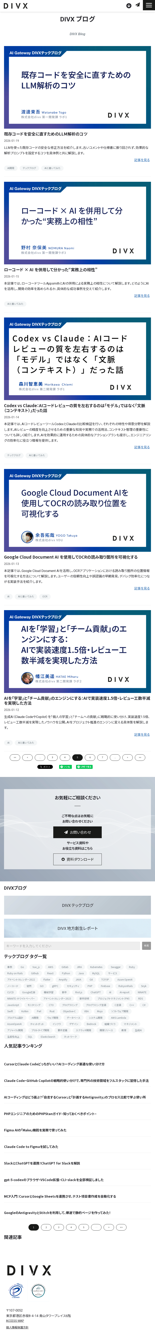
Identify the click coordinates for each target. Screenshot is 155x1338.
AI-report (124, 992)
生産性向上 (13, 1036)
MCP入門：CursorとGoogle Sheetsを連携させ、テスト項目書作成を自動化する (60, 1196)
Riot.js (78, 992)
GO (42, 986)
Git (91, 979)
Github (35, 973)
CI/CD (10, 992)
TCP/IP (105, 979)
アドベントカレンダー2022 (21, 979)
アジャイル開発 (15, 1030)
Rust (52, 1011)
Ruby (132, 967)
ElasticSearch (48, 1036)
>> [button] (121, 1227)
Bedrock (91, 1024)
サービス (112, 973)
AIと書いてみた (52, 168)
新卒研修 (84, 998)
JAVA (78, 979)
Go (22, 967)
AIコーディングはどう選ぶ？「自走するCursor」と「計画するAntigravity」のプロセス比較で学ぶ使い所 (75, 1097)
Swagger (115, 967)
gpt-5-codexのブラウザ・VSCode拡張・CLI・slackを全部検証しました (54, 1180)
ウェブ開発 (52, 1017)
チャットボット (37, 1024)
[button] (149, 5)
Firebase (105, 986)
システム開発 (96, 1017)
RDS (140, 998)
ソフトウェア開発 (119, 1011)
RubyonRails (125, 986)
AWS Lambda (118, 1017)
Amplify (63, 979)
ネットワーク (70, 1036)
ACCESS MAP (15, 1321)
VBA (86, 1011)
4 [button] (71, 1227)
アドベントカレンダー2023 (57, 998)
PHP (90, 986)
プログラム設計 (15, 1017)
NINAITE (142, 992)
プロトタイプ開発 (40, 1030)
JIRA (79, 967)
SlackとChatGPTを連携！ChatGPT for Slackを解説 (42, 1163)
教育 (123, 1030)
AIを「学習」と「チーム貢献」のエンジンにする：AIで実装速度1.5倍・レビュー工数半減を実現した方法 (77, 700)
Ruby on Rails (15, 973)
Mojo (100, 1011)
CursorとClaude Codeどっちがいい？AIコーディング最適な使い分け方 (54, 1064)
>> (140, 757)
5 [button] (83, 1227)
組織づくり (110, 1024)
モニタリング (33, 1005)
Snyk (143, 986)
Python (66, 973)
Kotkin (24, 1011)
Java (81, 973)
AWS (50, 967)
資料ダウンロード (129, 6)
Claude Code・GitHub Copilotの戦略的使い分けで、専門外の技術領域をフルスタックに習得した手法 (76, 1081)
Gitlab (65, 967)
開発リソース (106, 1030)
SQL (30, 1036)
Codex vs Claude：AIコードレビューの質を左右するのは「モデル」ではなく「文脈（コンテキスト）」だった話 (74, 408)
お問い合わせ (138, 4)
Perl (39, 1011)
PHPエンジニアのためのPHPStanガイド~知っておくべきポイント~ (50, 1114)
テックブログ (29, 168)
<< (15, 757)
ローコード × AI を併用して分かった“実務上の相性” (50, 269)
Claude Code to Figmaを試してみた (31, 1147)
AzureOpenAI (14, 1024)
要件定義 (62, 1030)
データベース (73, 1017)
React (50, 973)
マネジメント (130, 1024)
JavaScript (13, 1005)
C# (144, 1005)
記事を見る (142, 160)
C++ (132, 1005)
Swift (10, 1011)
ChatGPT (96, 992)
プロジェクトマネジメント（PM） (114, 998)
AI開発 (10, 168)
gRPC (55, 986)
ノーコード (12, 986)
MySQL (96, 973)
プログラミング (70, 1005)
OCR (44, 596)
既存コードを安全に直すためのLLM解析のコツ (45, 133)
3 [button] (58, 1227)
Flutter (46, 979)
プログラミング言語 (96, 1005)
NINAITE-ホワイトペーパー (21, 998)
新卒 (64, 992)
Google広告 (28, 992)
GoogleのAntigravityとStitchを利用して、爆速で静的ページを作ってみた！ (57, 1213)
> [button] (109, 1227)
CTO (51, 1005)
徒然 (29, 986)
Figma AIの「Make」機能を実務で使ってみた (35, 1130)
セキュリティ (73, 986)
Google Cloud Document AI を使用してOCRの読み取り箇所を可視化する (71, 557)
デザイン (73, 1024)
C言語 (118, 1005)
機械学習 (48, 992)
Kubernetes (96, 967)
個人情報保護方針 (17, 1327)
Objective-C (69, 1011)
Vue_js (36, 967)
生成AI (138, 1030)
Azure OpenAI (124, 979)
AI (8, 596)
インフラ (56, 1024)
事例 (9, 967)
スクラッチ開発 (83, 1030)
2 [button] (46, 1227)
